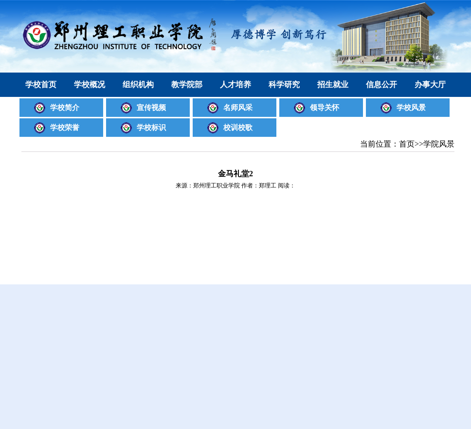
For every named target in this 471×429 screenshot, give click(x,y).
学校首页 (40, 84)
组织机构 (138, 84)
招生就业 (332, 84)
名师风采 (238, 108)
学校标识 (151, 127)
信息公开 (381, 84)
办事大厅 (430, 84)
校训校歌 (238, 127)
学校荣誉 (64, 127)
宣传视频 (151, 108)
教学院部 (186, 84)
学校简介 (64, 108)
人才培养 (235, 84)
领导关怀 (324, 108)
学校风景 (411, 108)
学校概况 (89, 84)
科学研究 (284, 84)
